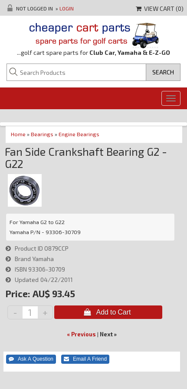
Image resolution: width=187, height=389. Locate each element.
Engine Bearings (79, 134)
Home (18, 134)
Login (66, 8)
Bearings (42, 134)
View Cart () (160, 8)
